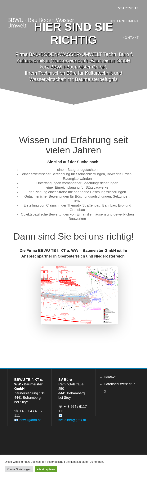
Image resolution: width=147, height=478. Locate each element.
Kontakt (130, 38)
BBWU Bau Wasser (40, 22)
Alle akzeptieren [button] (46, 469)
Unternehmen (123, 21)
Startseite (128, 8)
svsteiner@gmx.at (72, 420)
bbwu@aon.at (30, 420)
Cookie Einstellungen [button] (18, 469)
